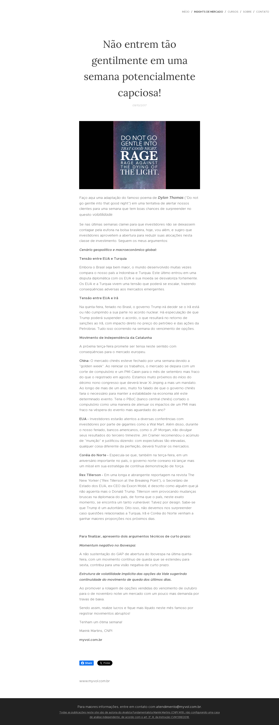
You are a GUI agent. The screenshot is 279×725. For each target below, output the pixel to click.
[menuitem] (186, 11)
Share (86, 663)
